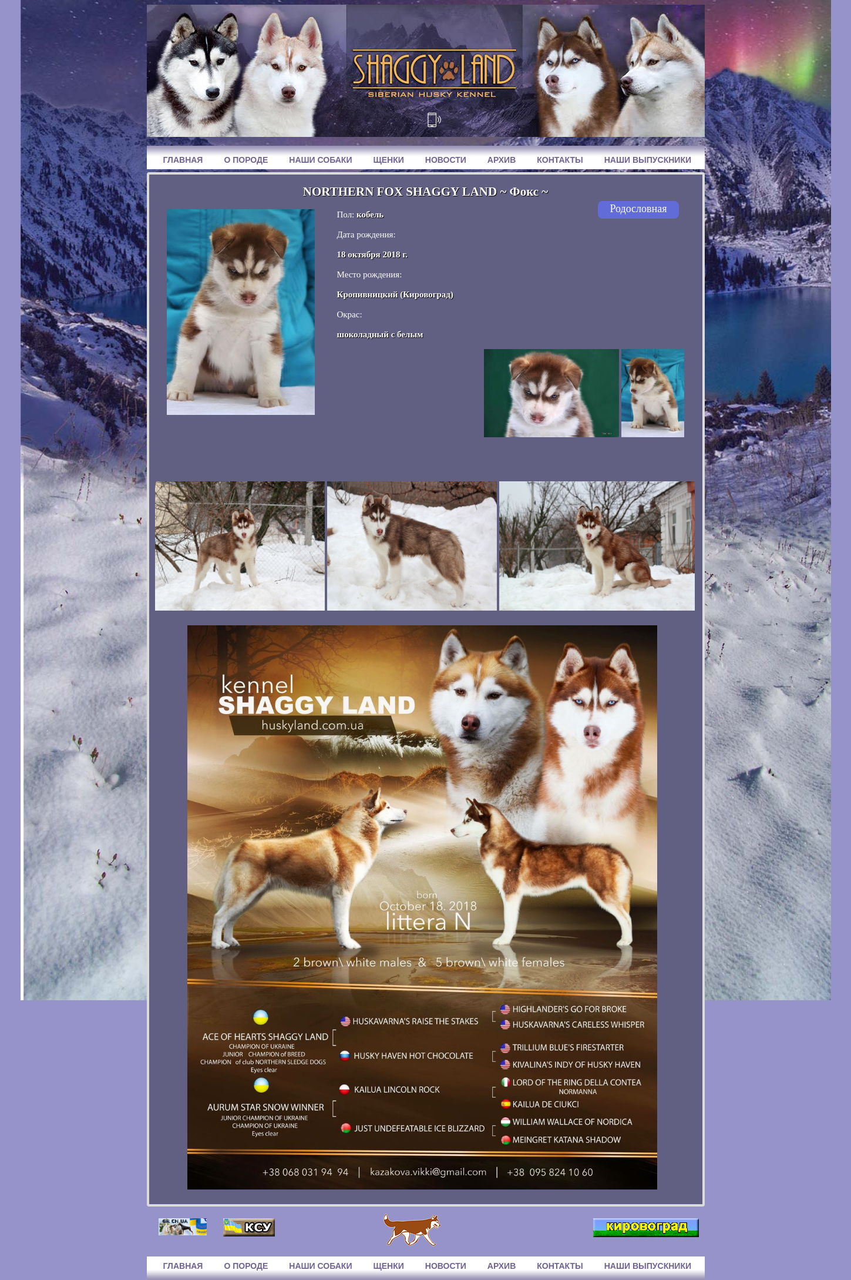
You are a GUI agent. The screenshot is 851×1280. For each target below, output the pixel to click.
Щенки (388, 160)
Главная (183, 160)
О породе (246, 160)
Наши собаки (320, 160)
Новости (445, 160)
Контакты (560, 160)
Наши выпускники (647, 160)
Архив (501, 160)
